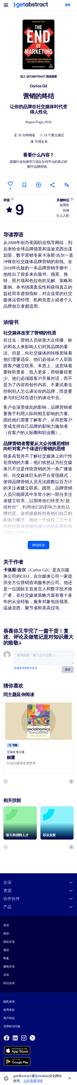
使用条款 (9, 1009)
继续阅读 (38, 545)
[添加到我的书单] (38, 184)
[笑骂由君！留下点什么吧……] (44, 657)
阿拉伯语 (9, 983)
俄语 (6, 950)
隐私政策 (9, 1001)
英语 (6, 925)
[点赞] (10, 185)
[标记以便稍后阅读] (24, 184)
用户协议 (9, 1018)
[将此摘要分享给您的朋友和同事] (52, 184)
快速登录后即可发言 (25, 668)
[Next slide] (71, 781)
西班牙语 (9, 941)
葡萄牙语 (9, 966)
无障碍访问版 (11, 1026)
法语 (6, 974)
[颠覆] (38, 721)
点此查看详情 (33, 1081)
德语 (6, 933)
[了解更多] (12, 198)
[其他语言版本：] (67, 184)
